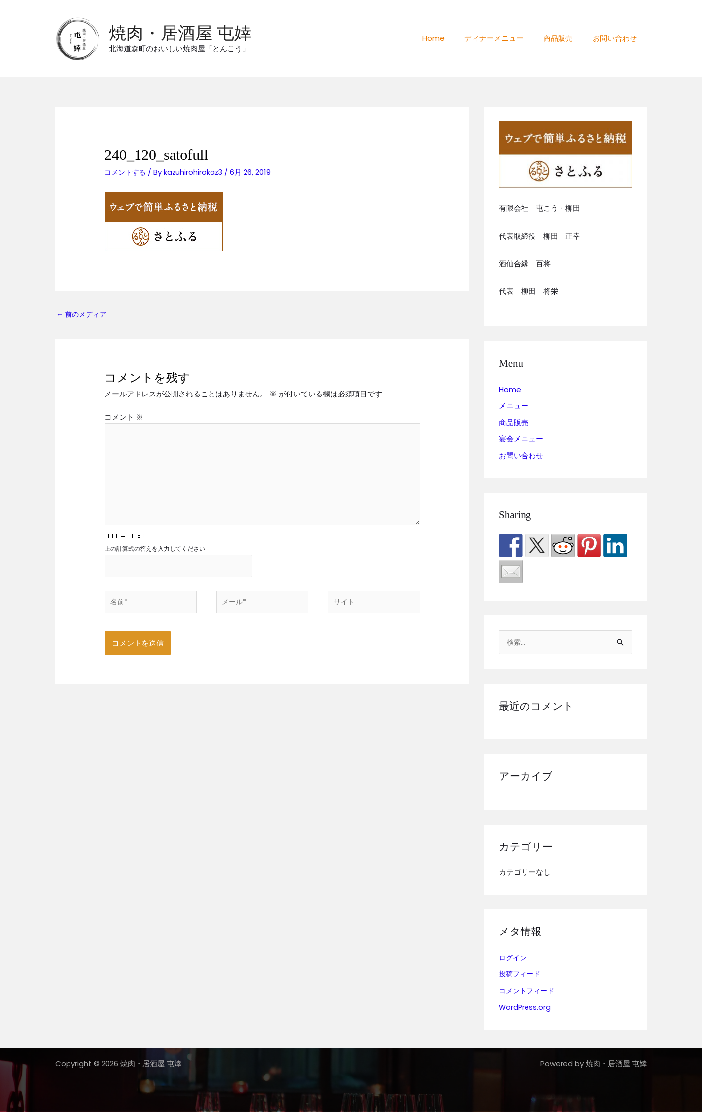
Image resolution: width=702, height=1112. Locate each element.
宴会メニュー (521, 439)
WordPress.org (525, 1008)
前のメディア (83, 314)
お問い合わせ (617, 38)
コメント (124, 417)
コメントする (127, 172)
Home (451, 38)
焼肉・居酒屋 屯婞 (180, 33)
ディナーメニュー (506, 38)
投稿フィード (521, 974)
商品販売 (565, 38)
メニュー (513, 406)
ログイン (513, 958)
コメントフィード (528, 991)
